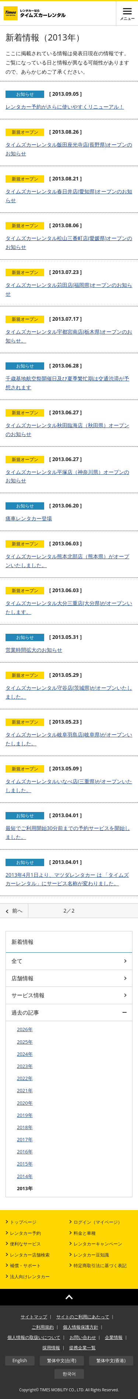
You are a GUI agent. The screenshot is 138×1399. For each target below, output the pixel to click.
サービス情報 (69, 995)
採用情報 (51, 1347)
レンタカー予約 (23, 1233)
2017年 (25, 1139)
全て (69, 960)
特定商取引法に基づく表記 (98, 1265)
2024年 (25, 1054)
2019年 (25, 1115)
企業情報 (114, 1337)
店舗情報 (69, 978)
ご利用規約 (43, 1327)
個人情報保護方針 (80, 1327)
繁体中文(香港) (110, 1360)
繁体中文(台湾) (61, 1360)
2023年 (25, 1066)
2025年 (25, 1041)
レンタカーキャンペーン (95, 1244)
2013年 (25, 1188)
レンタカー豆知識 (89, 1255)
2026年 (25, 1029)
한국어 (69, 1374)
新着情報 (22, 941)
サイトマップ (34, 1317)
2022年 (25, 1078)
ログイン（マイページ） (95, 1222)
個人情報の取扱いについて (33, 1337)
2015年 (25, 1163)
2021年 (25, 1090)
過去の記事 (69, 1012)
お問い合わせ (83, 1337)
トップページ (21, 1222)
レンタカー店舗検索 (28, 1255)
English (20, 1360)
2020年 (25, 1103)
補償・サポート (23, 1265)
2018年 (25, 1127)
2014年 (25, 1176)
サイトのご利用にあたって (82, 1317)
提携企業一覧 (82, 1347)
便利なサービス (23, 1244)
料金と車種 (82, 1233)
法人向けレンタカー (28, 1276)
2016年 (25, 1151)
